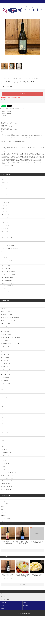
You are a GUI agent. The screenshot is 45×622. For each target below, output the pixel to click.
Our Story (3, 501)
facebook (23, 613)
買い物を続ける (3, 115)
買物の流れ (3, 515)
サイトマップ (3, 498)
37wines (41, 78)
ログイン (2, 605)
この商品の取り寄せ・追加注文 (6, 111)
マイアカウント (3, 602)
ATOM (29, 613)
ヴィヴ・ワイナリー (19, 78)
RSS (27, 613)
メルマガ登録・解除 (18, 613)
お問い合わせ (3, 608)
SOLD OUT (22, 93)
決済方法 (3, 509)
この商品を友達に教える (5, 113)
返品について (3, 99)
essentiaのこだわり (5, 503)
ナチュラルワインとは (5, 518)
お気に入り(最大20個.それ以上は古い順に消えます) (12, 108)
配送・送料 (3, 512)
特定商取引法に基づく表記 (6, 101)
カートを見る (25, 605)
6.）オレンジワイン (27, 78)
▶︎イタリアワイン (4, 78)
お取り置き (3, 521)
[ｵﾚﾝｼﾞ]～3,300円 (35, 78)
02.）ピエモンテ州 (11, 78)
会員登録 (24, 602)
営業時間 (3, 506)
